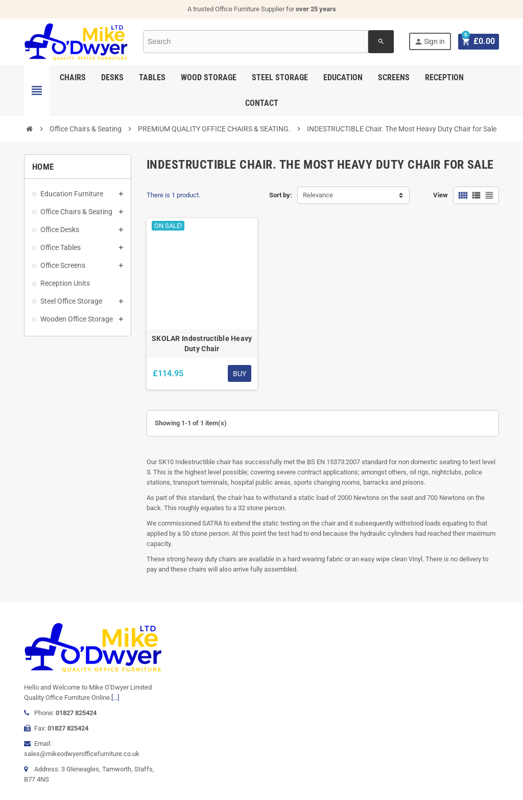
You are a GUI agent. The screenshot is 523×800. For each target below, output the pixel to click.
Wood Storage (208, 77)
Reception (444, 77)
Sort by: (280, 195)
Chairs (73, 77)
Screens (394, 77)
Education (343, 77)
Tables (152, 77)
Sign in (431, 41)
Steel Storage (280, 77)
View (440, 195)
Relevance (318, 195)
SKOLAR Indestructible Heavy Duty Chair (202, 343)
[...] (115, 697)
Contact (261, 103)
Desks (112, 77)
